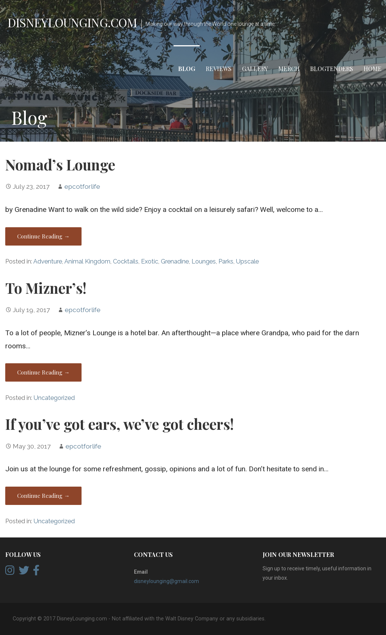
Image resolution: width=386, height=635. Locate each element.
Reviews (219, 69)
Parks (225, 261)
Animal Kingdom (87, 261)
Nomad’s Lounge (60, 164)
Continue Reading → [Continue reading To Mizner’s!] (43, 372)
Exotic (149, 261)
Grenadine (175, 261)
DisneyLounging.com (72, 22)
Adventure (47, 261)
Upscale (247, 261)
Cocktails (125, 261)
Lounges (204, 261)
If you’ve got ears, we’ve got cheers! (119, 424)
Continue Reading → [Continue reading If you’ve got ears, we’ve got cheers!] (43, 495)
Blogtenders (331, 69)
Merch (289, 69)
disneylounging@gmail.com (166, 581)
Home (373, 69)
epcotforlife (82, 186)
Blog (186, 69)
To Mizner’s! (45, 288)
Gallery (255, 69)
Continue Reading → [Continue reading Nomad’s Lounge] (43, 236)
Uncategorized (54, 397)
